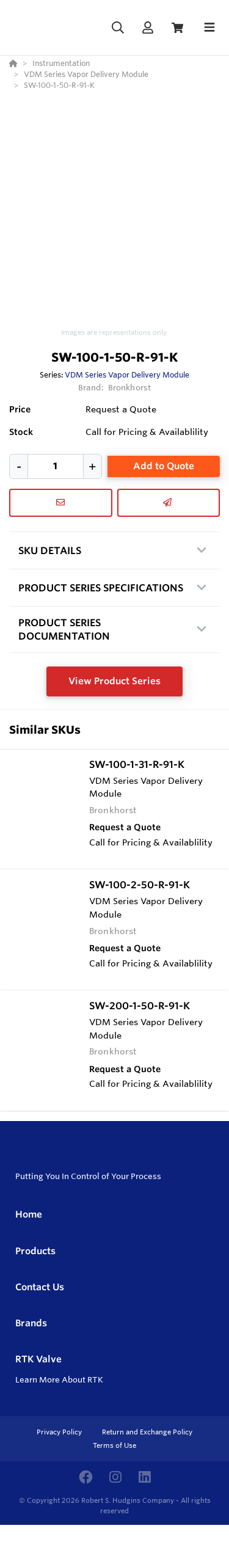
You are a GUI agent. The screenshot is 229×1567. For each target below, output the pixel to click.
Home (28, 1214)
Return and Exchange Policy (147, 1432)
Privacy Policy (60, 1432)
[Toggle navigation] (209, 27)
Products (35, 1251)
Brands (31, 1323)
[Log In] (147, 27)
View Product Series (114, 681)
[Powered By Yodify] (114, 1547)
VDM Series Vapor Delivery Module (127, 374)
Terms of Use (114, 1445)
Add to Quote (163, 466)
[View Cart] (177, 27)
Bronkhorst (129, 387)
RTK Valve (38, 1359)
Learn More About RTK (59, 1379)
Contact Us (39, 1287)
